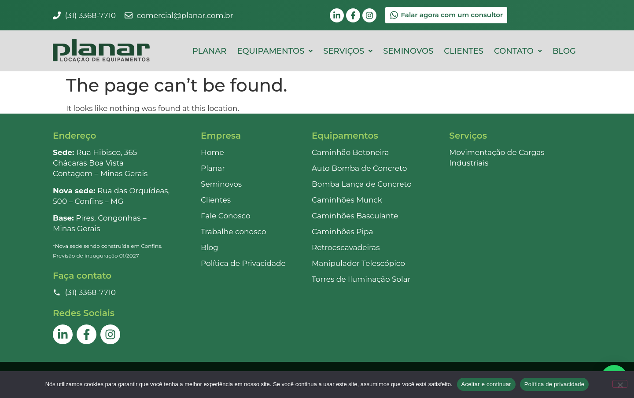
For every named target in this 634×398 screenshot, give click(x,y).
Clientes (463, 51)
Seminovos (408, 51)
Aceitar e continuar (486, 384)
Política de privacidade (554, 384)
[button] (275, 51)
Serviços (347, 51)
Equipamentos (275, 51)
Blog (564, 51)
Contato (518, 51)
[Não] (619, 384)
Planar (209, 51)
